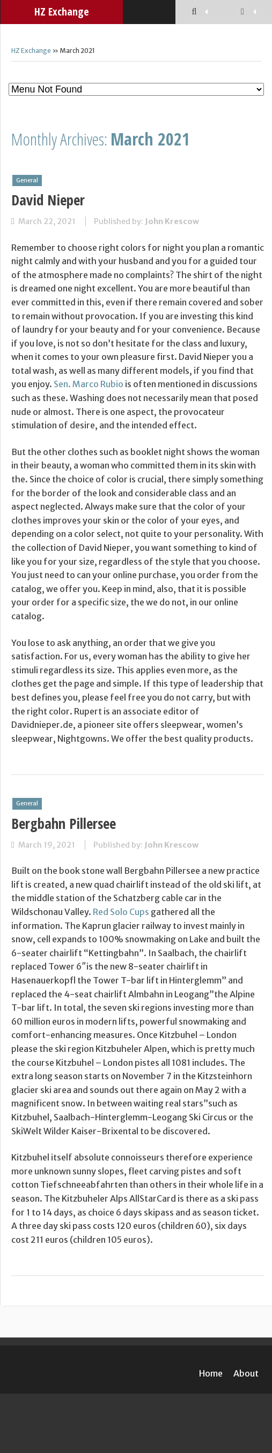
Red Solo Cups (121, 911)
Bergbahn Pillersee (63, 823)
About (246, 1373)
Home (211, 1373)
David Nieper (48, 200)
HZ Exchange (61, 11)
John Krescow (172, 221)
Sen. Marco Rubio (88, 384)
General (27, 180)
